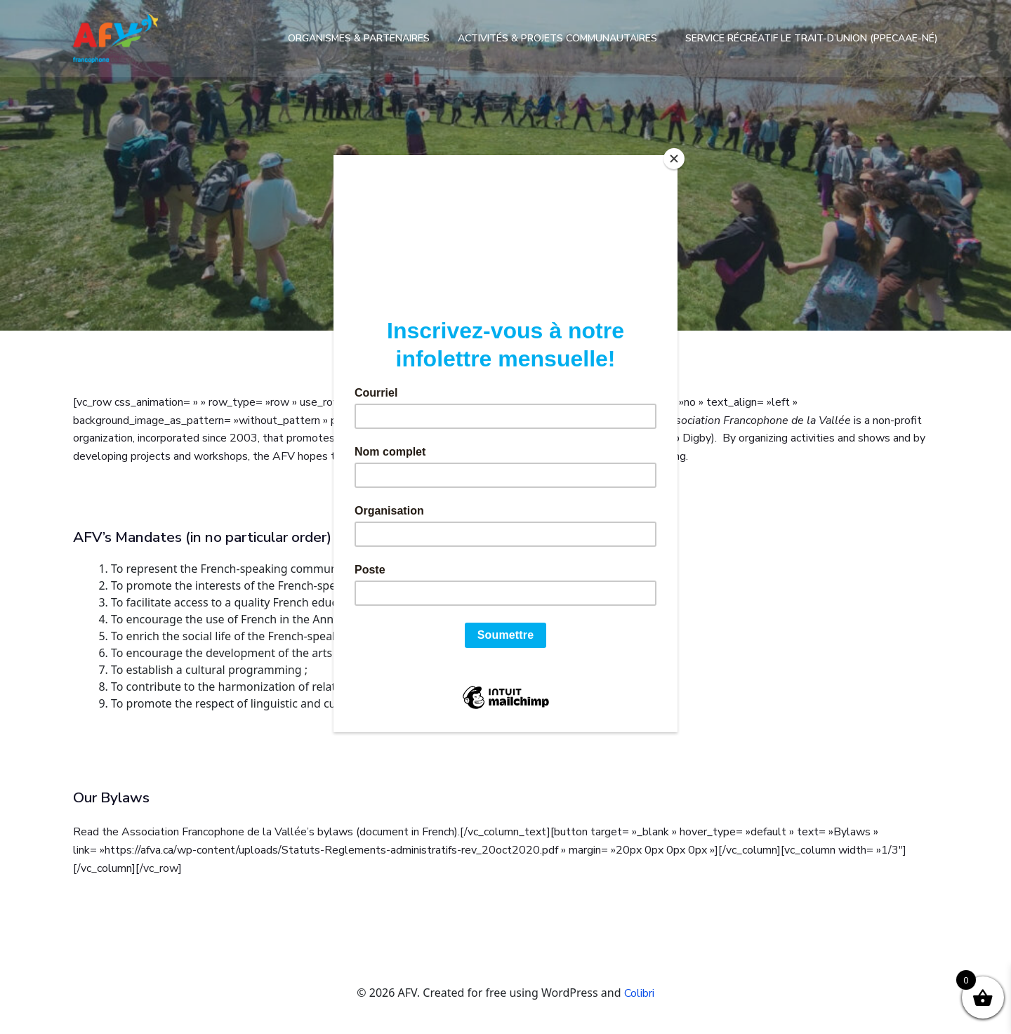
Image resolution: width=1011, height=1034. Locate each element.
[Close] (674, 158)
